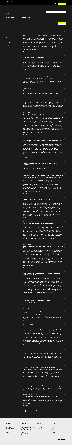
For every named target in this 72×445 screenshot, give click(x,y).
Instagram (54, 428)
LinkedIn (54, 425)
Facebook (54, 427)
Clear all (7, 26)
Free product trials (40, 427)
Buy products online (41, 428)
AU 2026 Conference (9, 425)
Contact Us (8, 432)
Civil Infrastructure (24, 431)
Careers (38, 426)
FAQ (26, 3)
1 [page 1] (25, 410)
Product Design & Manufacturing (27, 429)
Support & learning (40, 429)
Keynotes (23, 425)
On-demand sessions (25, 426)
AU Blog (7, 431)
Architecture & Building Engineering (28, 427)
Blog (53, 431)
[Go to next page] (38, 410)
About (38, 425)
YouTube (54, 429)
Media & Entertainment (25, 432)
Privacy (38, 440)
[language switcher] (59, 1)
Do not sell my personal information (18, 441)
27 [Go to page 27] (36, 410)
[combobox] (61, 23)
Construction (23, 428)
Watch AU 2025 (61, 3)
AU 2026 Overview (20, 3)
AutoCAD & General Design (26, 433)
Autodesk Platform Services (26, 434)
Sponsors (7, 426)
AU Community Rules (10, 428)
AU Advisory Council (9, 427)
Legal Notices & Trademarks (31, 440)
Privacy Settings (8, 441)
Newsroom (39, 431)
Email (53, 432)
